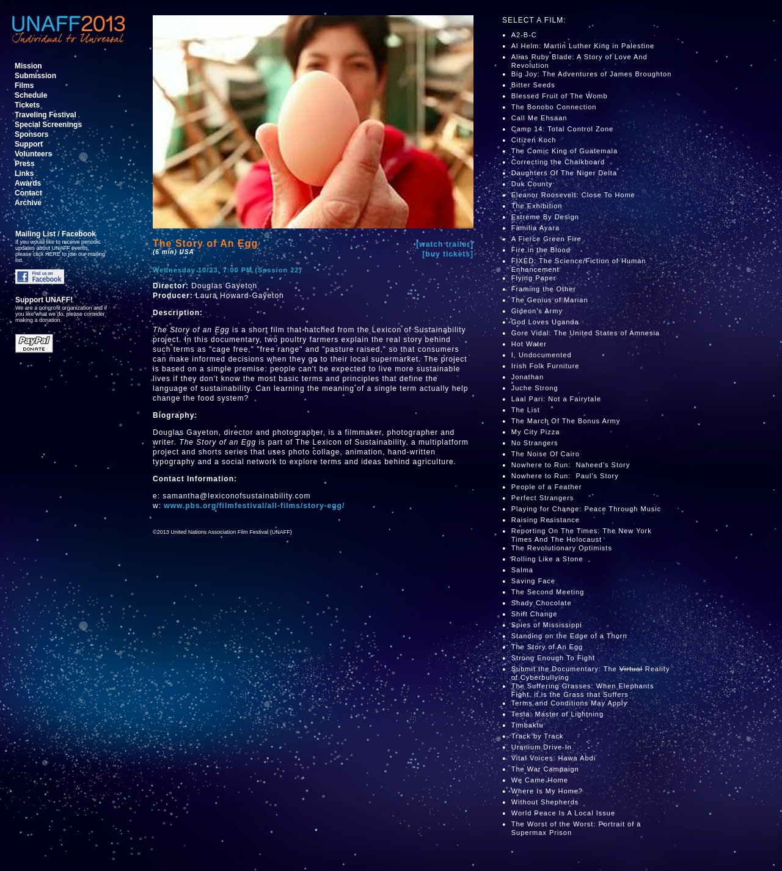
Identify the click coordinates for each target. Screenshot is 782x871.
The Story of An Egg (547, 647)
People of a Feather (546, 486)
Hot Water (529, 344)
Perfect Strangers (542, 497)
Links (24, 173)
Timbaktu (527, 725)
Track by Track (537, 736)
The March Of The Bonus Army (565, 421)
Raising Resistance (545, 519)
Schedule (31, 95)
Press (25, 163)
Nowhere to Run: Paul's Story (565, 475)
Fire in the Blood (541, 249)
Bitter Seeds (533, 85)
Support (29, 144)
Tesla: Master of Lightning (557, 714)
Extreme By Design (545, 216)
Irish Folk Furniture (545, 366)
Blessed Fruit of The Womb (559, 96)
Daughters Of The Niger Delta (564, 173)
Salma (522, 570)
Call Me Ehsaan (539, 118)
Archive (28, 203)
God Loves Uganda (545, 322)
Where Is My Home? (547, 791)
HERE (52, 254)
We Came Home (539, 780)
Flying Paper (534, 278)
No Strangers (534, 442)
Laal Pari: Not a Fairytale (556, 399)
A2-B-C (524, 34)
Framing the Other (543, 289)
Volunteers (33, 154)
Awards (28, 183)
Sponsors (31, 134)
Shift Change (534, 614)
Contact (28, 193)
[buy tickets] (447, 254)
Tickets (27, 105)
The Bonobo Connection (554, 107)
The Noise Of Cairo (546, 453)
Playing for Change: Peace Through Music (586, 508)
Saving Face (533, 581)
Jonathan (527, 377)
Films (24, 85)
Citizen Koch (534, 140)
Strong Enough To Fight (553, 657)
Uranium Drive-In (541, 747)
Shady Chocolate (541, 603)
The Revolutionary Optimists (561, 548)
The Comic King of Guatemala (564, 151)
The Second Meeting (548, 592)
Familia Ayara (535, 227)
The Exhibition (537, 206)
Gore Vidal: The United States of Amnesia (585, 333)
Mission (28, 66)
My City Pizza (535, 432)
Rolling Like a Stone (547, 559)
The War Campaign (545, 769)
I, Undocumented (541, 355)
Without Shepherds (545, 802)
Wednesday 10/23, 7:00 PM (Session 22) (227, 270)
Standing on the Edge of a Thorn (569, 636)
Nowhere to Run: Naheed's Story (570, 464)
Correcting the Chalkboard (558, 162)
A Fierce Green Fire (546, 238)
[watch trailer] (444, 244)
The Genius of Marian (549, 300)
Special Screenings (48, 124)
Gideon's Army (537, 311)
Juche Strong (534, 388)
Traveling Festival (45, 115)
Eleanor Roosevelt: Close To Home (573, 195)
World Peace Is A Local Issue (563, 813)
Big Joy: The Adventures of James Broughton (591, 74)
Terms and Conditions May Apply (569, 703)
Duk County (531, 184)
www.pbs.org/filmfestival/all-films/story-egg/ (254, 505)
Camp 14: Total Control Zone (562, 129)
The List (525, 410)
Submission (35, 75)
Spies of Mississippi (548, 625)
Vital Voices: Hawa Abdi (553, 758)
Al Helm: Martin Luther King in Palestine (582, 45)
